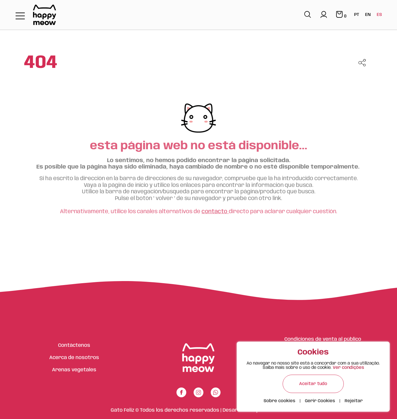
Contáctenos (74, 345)
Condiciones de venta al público (322, 339)
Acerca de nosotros (74, 357)
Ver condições (348, 367)
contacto (215, 211)
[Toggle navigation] (20, 16)
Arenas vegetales (74, 370)
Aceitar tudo (313, 384)
